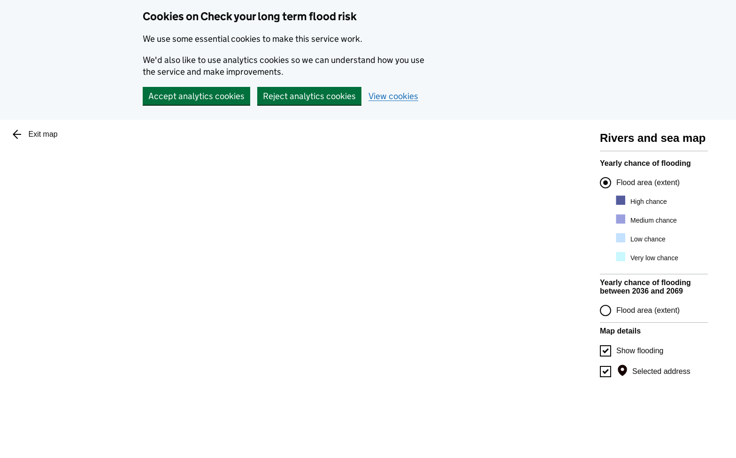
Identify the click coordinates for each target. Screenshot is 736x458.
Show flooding (640, 351)
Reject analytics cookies (309, 96)
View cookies (393, 96)
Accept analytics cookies (196, 96)
